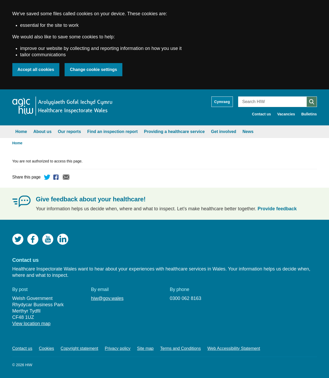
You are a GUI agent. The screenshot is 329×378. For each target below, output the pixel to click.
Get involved (223, 131)
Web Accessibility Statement (233, 348)
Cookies (46, 348)
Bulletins (309, 114)
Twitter (47, 178)
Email (66, 178)
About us (42, 131)
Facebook (56, 178)
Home (21, 131)
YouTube (47, 239)
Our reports (69, 131)
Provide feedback (277, 208)
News (248, 131)
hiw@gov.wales (107, 298)
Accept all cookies (36, 69)
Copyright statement (79, 348)
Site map (145, 348)
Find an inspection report (112, 131)
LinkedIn (62, 239)
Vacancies (286, 114)
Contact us (261, 114)
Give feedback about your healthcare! (91, 199)
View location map (31, 323)
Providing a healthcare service (174, 131)
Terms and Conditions (180, 348)
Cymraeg (222, 102)
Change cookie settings (93, 69)
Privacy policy (117, 348)
